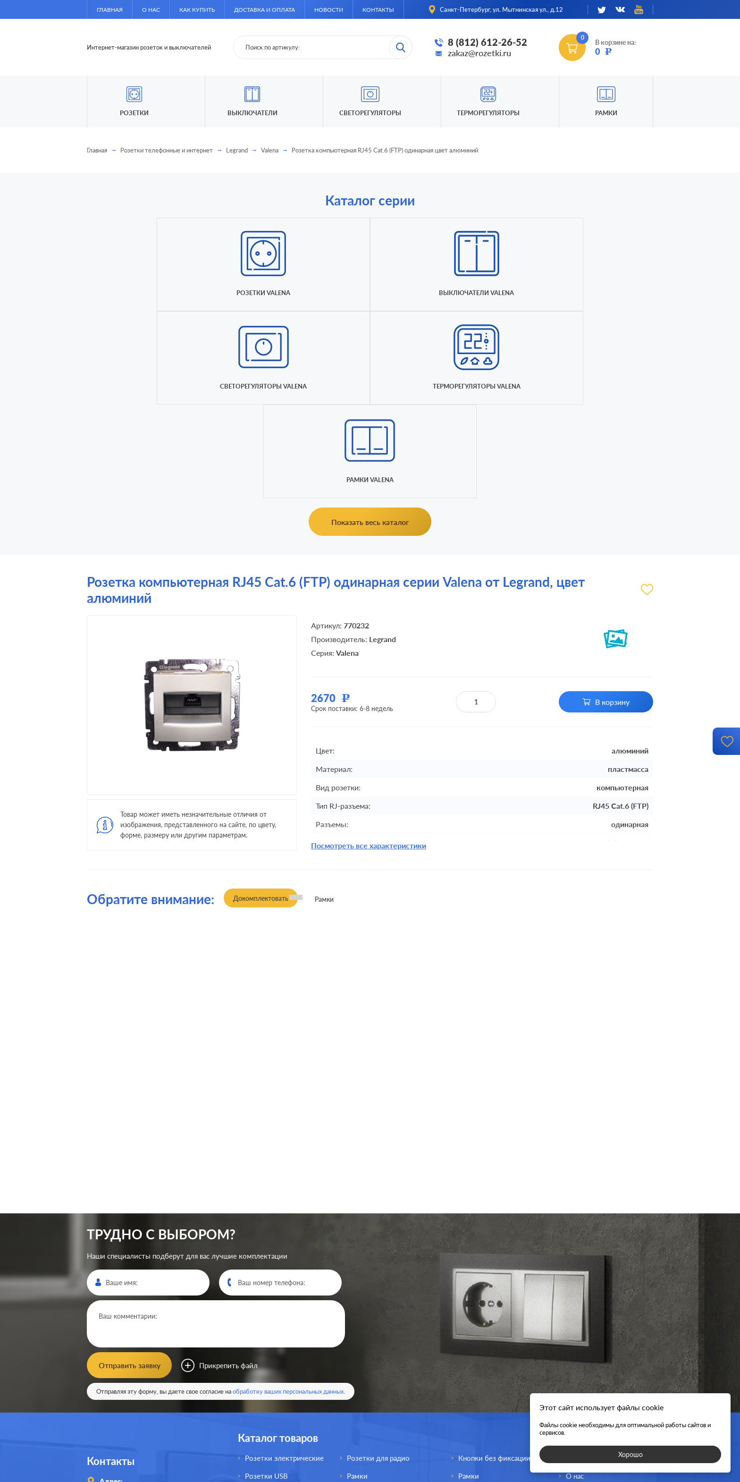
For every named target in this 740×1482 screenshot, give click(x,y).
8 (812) (131, 1351)
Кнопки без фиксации (494, 1269)
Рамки (606, 113)
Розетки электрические (284, 1269)
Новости (328, 9)
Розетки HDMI (269, 1305)
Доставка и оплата (264, 9)
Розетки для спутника (281, 1394)
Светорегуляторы (370, 113)
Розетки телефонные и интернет (166, 150)
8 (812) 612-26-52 (487, 42)
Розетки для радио (378, 1269)
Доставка (581, 1323)
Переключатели (373, 1341)
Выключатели (370, 1323)
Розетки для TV (373, 1305)
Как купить (197, 9)
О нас (151, 9)
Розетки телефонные (280, 1359)
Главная (110, 9)
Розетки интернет (275, 1376)
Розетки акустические (282, 1323)
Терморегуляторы (488, 113)
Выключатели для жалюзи (391, 1376)
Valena (269, 150)
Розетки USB (266, 1287)
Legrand (237, 150)
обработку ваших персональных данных (288, 1202)
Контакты (378, 9)
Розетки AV (264, 1341)
